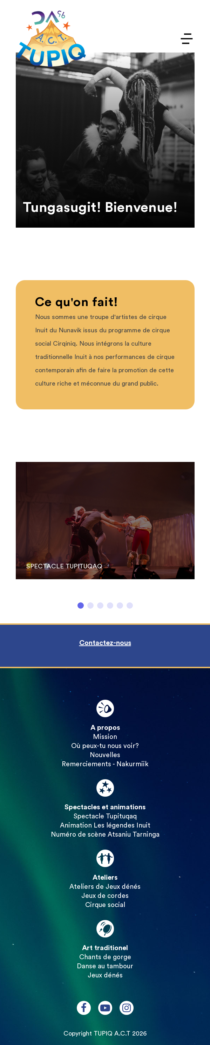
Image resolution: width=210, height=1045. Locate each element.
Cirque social (105, 905)
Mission (105, 737)
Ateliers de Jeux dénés (105, 887)
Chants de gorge (105, 957)
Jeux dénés (105, 975)
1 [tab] (80, 605)
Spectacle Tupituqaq (105, 816)
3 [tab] (100, 605)
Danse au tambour (105, 966)
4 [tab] (110, 605)
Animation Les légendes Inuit (105, 825)
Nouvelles (105, 755)
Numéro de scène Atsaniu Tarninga (105, 834)
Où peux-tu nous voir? (105, 746)
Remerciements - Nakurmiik (105, 764)
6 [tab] (130, 605)
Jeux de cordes (105, 896)
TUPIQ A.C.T (112, 1033)
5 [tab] (120, 605)
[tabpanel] (105, 524)
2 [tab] (90, 605)
